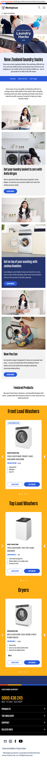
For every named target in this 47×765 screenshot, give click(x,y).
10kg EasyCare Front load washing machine (20, 457)
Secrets (13, 79)
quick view (15, 484)
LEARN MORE (10, 191)
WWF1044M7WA (13, 453)
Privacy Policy (21, 748)
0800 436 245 (12, 697)
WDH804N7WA (12, 631)
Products (6, 709)
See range (33, 79)
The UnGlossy (8, 715)
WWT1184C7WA (12, 544)
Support (5, 722)
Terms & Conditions (9, 748)
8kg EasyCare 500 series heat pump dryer (21, 636)
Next (45, 456)
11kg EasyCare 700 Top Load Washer (20, 549)
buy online (32, 484)
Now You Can (22, 79)
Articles (9, 13)
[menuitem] (10, 7)
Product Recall (9, 1)
